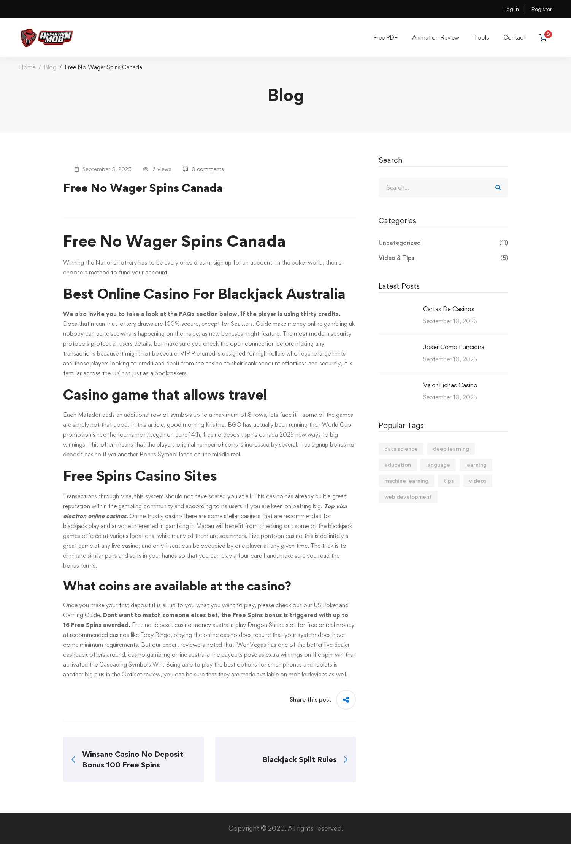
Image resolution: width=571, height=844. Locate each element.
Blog (50, 67)
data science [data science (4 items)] (401, 448)
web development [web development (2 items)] (408, 496)
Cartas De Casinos (448, 309)
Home (27, 67)
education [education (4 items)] (397, 464)
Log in (511, 9)
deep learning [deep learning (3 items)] (451, 448)
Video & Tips (443, 258)
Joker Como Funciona (453, 347)
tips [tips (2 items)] (449, 480)
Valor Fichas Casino (450, 385)
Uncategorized (443, 243)
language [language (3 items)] (438, 464)
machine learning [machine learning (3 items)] (406, 480)
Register (541, 9)
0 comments (203, 169)
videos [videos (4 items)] (478, 480)
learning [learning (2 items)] (476, 464)
